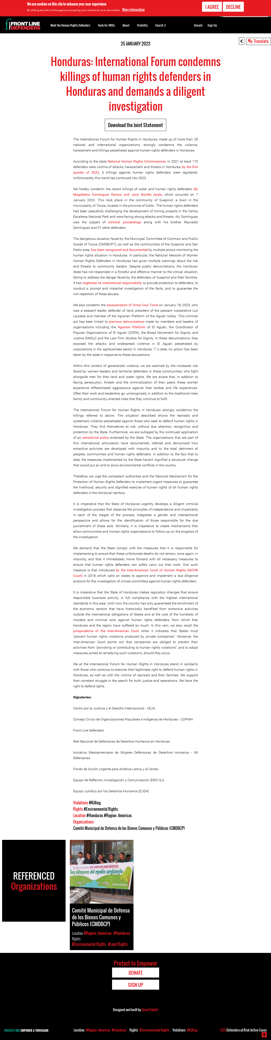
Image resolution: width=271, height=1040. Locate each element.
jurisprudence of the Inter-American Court (106, 631)
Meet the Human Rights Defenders (70, 25)
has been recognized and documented (119, 250)
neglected (89, 283)
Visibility (142, 25)
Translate (261, 41)
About (125, 25)
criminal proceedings (124, 222)
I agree (212, 6)
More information (133, 9)
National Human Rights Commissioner (137, 161)
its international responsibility (119, 283)
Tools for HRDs (106, 25)
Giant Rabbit (150, 1009)
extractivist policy (95, 438)
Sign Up (212, 25)
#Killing (95, 802)
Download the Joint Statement (135, 125)
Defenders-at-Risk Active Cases (243, 1030)
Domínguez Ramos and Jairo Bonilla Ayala (127, 194)
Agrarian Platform (132, 327)
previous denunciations (126, 322)
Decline (233, 6)
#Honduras (95, 815)
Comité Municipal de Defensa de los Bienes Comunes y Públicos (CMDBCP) (129, 828)
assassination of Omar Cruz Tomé (132, 305)
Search (160, 25)
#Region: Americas (118, 815)
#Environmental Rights (101, 809)
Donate (198, 25)
